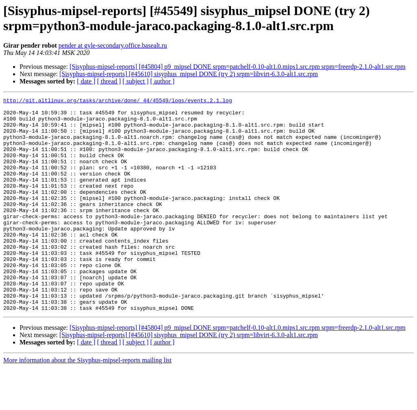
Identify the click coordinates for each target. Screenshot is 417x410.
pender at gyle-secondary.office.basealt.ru (113, 45)
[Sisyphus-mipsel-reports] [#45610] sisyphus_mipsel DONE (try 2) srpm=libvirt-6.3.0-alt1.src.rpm (188, 73)
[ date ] (86, 81)
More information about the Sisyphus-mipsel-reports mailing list (87, 402)
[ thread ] (109, 81)
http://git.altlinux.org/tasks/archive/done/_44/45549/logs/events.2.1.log (117, 101)
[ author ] (162, 81)
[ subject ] (136, 81)
